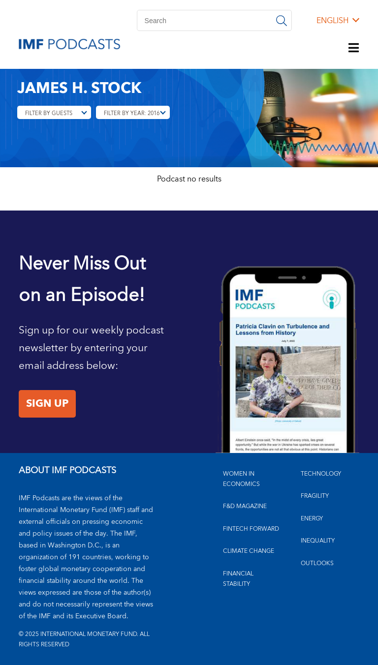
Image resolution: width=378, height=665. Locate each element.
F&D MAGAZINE (245, 506)
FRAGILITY (315, 496)
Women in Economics (241, 479)
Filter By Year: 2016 (131, 113)
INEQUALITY (318, 541)
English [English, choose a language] (332, 21)
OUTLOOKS (317, 563)
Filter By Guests (48, 113)
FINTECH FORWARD (251, 529)
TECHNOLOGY (321, 474)
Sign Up (47, 404)
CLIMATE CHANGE (248, 551)
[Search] (214, 20)
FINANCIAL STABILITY (238, 579)
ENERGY (312, 519)
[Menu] (353, 48)
